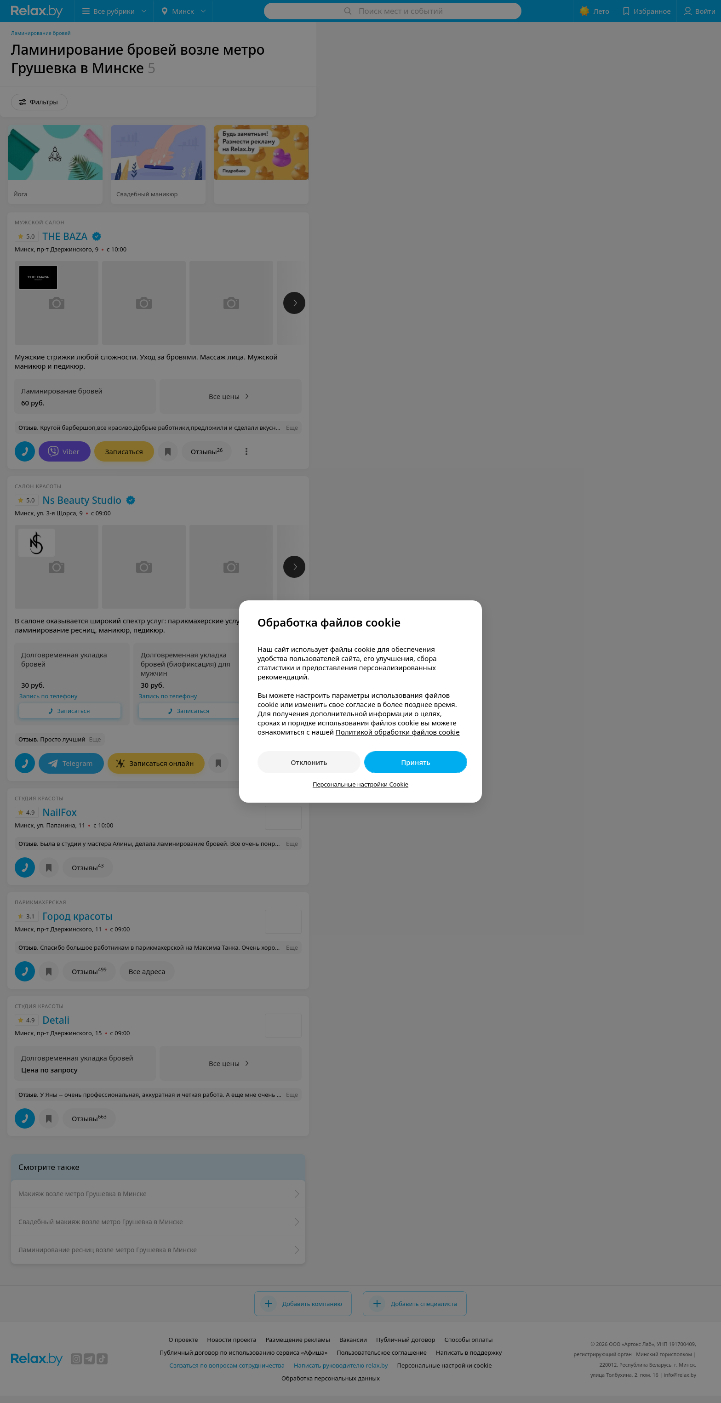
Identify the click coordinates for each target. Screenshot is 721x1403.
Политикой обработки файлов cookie (398, 731)
